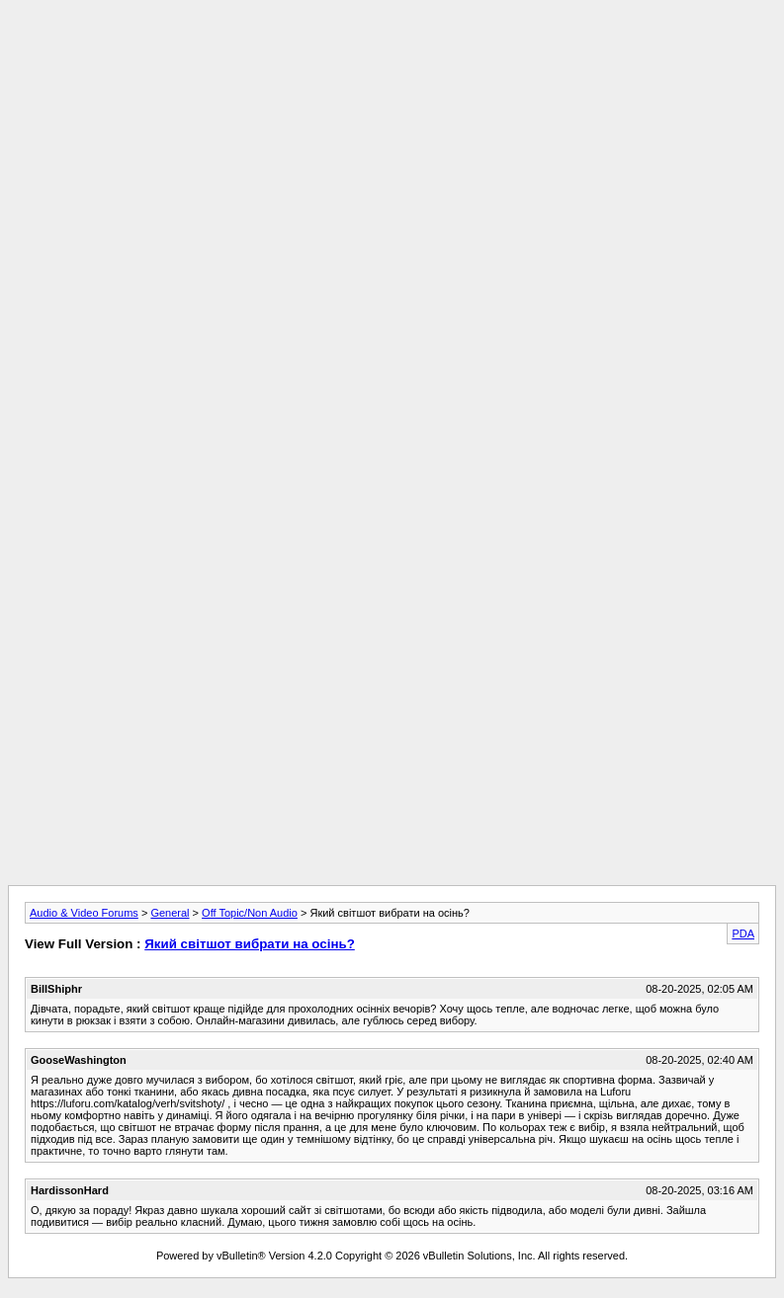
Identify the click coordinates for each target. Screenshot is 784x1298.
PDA (743, 933)
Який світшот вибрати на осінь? (249, 943)
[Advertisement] (392, 146)
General (169, 913)
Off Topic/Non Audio (250, 913)
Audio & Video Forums (84, 913)
